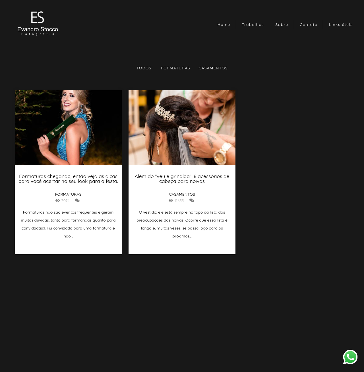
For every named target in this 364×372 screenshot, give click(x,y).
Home (224, 24)
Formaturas (175, 68)
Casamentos (213, 68)
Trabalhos (253, 24)
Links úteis (341, 24)
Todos (144, 68)
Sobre (282, 24)
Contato (309, 24)
